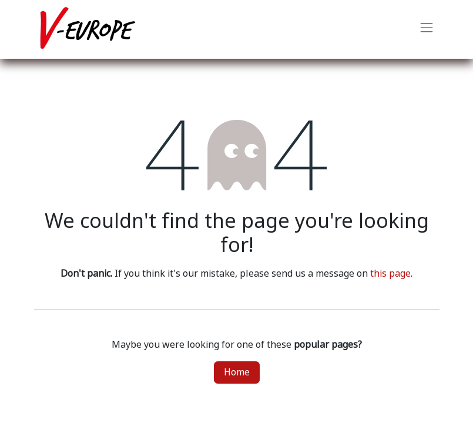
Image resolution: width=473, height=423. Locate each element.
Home (237, 372)
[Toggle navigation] (427, 29)
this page (390, 273)
